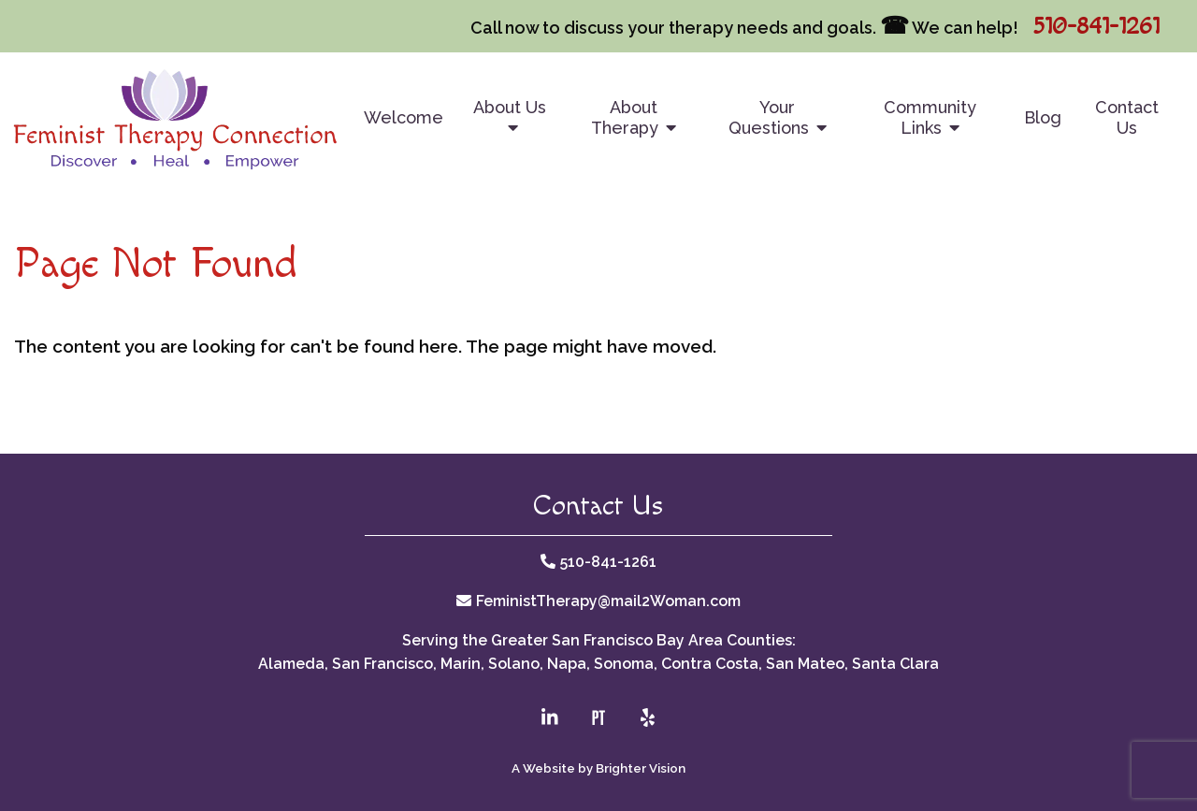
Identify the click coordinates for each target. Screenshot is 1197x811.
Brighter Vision (640, 767)
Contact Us (1127, 117)
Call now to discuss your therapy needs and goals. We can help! (744, 27)
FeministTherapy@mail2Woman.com (608, 601)
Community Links (930, 117)
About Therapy (624, 117)
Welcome (403, 117)
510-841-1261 (1096, 26)
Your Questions (768, 117)
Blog (1042, 117)
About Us (509, 107)
